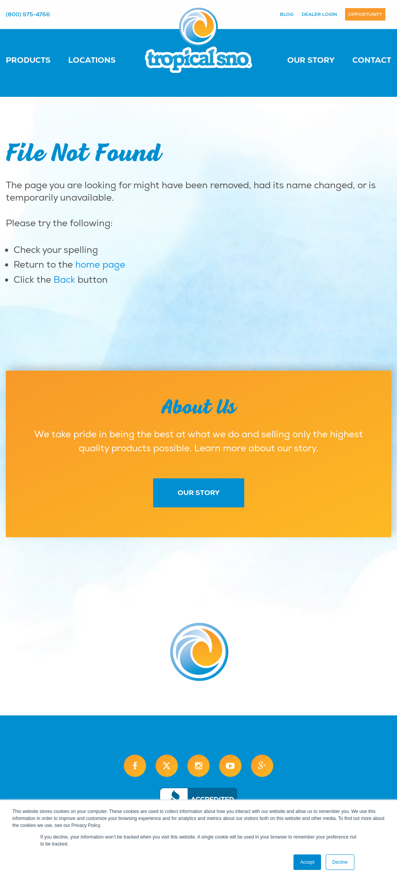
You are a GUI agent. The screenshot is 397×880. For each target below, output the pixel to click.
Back (64, 279)
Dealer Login (319, 14)
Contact (371, 60)
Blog (286, 14)
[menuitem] (36, 59)
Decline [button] (340, 862)
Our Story (311, 60)
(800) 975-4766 (28, 14)
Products (28, 60)
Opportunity (365, 14)
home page (100, 264)
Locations (92, 60)
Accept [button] (307, 862)
